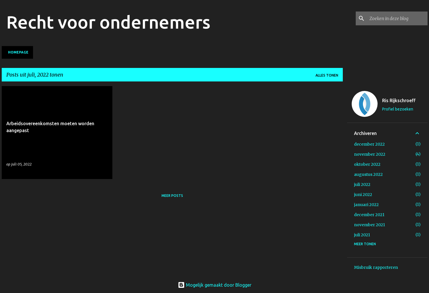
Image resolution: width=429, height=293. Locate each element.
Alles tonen (327, 75)
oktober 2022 (367, 164)
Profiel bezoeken (397, 109)
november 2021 (369, 224)
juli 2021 (362, 234)
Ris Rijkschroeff (398, 100)
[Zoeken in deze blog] (397, 18)
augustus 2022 (368, 174)
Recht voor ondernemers (108, 22)
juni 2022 (363, 194)
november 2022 (369, 154)
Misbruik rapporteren (376, 267)
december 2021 (369, 214)
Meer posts (172, 195)
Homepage (18, 52)
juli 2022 (362, 184)
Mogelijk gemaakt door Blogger (214, 285)
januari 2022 (366, 204)
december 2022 (369, 144)
